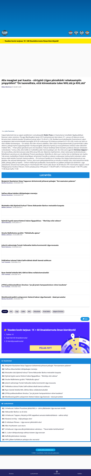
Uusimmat (8, 361)
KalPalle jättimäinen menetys (15, 436)
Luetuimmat (8, 403)
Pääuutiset (37, 311)
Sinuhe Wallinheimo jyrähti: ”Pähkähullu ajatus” (21, 233)
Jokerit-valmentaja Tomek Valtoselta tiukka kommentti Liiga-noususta (30, 245)
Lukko (23, 311)
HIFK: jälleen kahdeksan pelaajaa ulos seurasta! (22, 439)
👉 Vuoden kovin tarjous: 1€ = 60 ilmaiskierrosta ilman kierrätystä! (30, 41)
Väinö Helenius (6, 222)
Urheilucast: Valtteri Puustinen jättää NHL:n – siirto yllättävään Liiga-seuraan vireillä (35, 408)
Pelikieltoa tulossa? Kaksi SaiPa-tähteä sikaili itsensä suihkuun (26, 260)
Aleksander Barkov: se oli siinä (16, 412)
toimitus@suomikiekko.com (45, 450)
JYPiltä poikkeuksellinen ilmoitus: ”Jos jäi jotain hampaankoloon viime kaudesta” (34, 285)
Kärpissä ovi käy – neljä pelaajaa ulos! (18, 419)
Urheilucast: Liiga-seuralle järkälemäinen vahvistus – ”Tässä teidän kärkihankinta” (34, 429)
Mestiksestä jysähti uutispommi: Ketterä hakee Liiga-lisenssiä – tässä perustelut (33, 297)
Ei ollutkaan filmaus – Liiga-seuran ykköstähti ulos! (23, 422)
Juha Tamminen (9, 131)
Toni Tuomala (6, 262)
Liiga (16, 311)
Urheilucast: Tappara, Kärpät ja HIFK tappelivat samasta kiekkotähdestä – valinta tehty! (36, 415)
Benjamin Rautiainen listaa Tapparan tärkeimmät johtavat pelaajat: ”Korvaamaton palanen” (39, 181)
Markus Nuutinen (7, 183)
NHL (29, 311)
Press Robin (46, 311)
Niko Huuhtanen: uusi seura (15, 426)
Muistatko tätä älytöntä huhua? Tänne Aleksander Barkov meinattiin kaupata (33, 205)
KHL (11, 311)
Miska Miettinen (7, 87)
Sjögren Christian (58, 311)
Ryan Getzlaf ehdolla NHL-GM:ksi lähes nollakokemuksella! (25, 272)
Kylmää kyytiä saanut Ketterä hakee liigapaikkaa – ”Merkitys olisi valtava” (31, 221)
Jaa (85, 319)
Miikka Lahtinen (7, 207)
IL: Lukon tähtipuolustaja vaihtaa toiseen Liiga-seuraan (25, 433)
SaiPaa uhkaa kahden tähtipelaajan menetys (19, 193)
